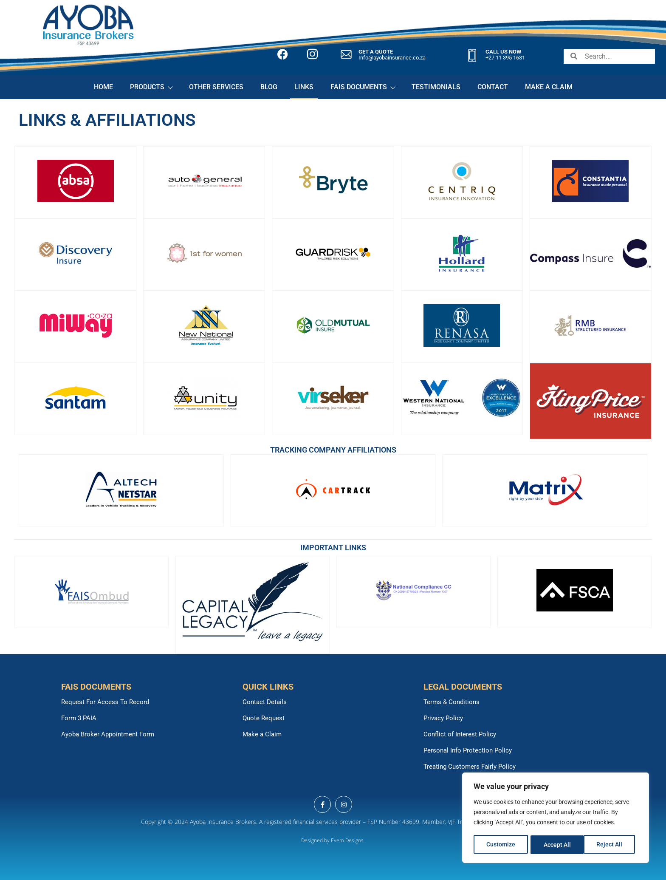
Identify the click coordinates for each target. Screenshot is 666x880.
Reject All (557, 844)
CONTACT (492, 87)
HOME (103, 87)
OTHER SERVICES (216, 87)
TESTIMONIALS (436, 87)
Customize (500, 844)
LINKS (303, 87)
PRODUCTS (151, 87)
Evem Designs (347, 840)
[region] (555, 818)
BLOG (268, 87)
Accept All (611, 844)
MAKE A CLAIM (549, 87)
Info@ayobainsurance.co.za (392, 57)
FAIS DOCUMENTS (362, 87)
